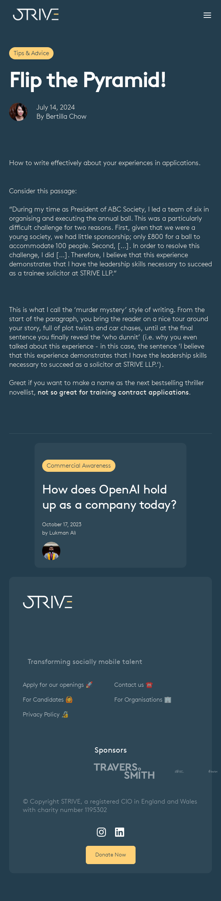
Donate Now (110, 855)
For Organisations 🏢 (143, 699)
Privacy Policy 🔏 (46, 714)
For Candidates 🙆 (48, 699)
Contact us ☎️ (133, 684)
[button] (205, 14)
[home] (33, 14)
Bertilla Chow (66, 116)
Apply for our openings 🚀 (58, 684)
